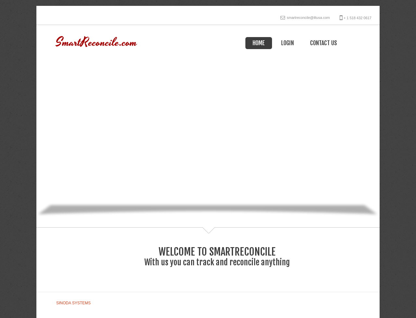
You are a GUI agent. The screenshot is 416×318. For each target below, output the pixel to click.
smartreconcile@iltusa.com (308, 18)
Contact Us (323, 42)
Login (287, 42)
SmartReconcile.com (96, 42)
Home (259, 42)
